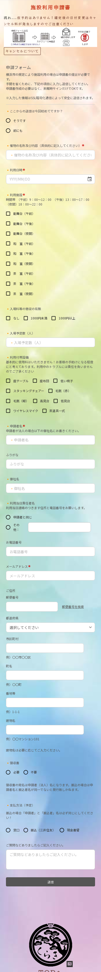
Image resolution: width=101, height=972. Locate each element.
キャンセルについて (22, 51)
